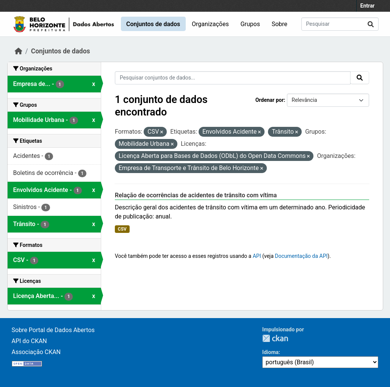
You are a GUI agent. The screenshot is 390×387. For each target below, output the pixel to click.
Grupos (250, 24)
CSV (122, 229)
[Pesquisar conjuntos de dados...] (340, 24)
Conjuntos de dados (153, 24)
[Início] (18, 51)
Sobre (279, 24)
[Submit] (371, 24)
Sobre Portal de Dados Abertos (53, 330)
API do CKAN (29, 341)
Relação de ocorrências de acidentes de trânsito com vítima (196, 195)
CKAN (275, 338)
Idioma (270, 352)
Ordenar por (269, 100)
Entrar (367, 6)
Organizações (210, 24)
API (257, 256)
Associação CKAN (36, 352)
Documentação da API (301, 256)
